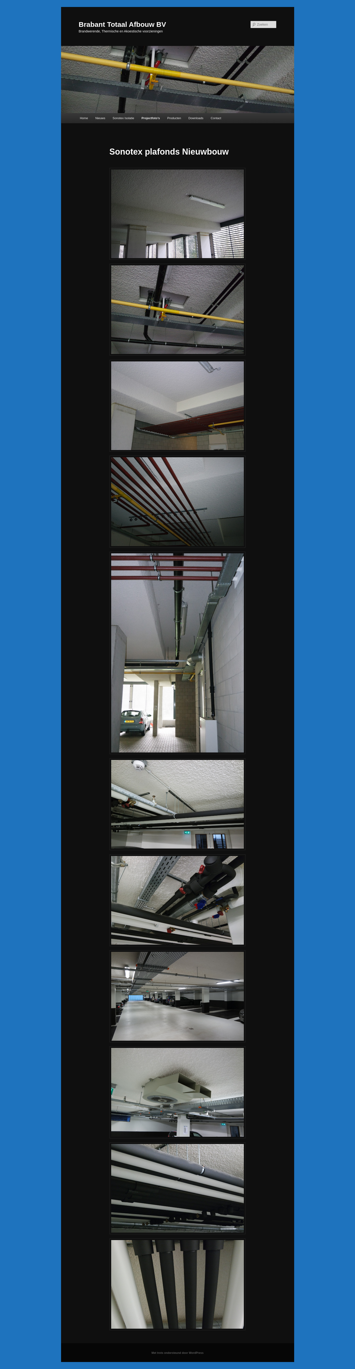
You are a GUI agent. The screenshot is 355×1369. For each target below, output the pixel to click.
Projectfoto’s (150, 118)
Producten (174, 118)
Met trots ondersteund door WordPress (177, 1353)
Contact (216, 118)
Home (84, 118)
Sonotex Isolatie (123, 118)
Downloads (195, 118)
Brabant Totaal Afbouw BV (122, 24)
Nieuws (100, 118)
